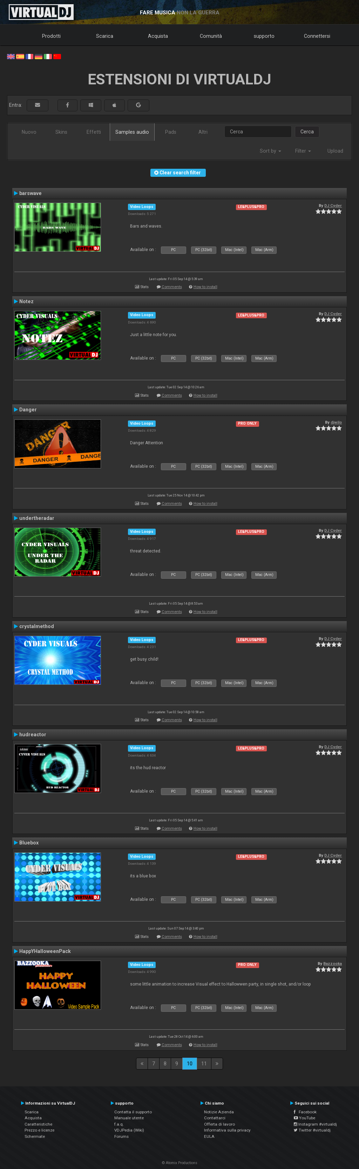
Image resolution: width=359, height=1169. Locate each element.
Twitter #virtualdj (312, 1130)
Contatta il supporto (133, 1111)
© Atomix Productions (179, 1163)
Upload (335, 151)
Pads (170, 132)
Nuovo (29, 132)
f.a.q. (119, 1124)
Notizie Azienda (219, 1111)
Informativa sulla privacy (227, 1130)
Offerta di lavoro (219, 1124)
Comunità (211, 36)
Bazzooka (332, 963)
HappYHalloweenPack (45, 951)
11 (204, 1063)
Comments (172, 287)
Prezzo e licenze (39, 1130)
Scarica (104, 36)
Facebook (305, 1111)
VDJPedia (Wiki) (129, 1130)
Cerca (307, 131)
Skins (61, 132)
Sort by (270, 151)
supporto (264, 36)
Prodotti (51, 36)
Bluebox (29, 843)
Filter (303, 151)
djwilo (336, 422)
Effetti (94, 132)
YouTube (304, 1117)
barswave (30, 193)
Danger (28, 409)
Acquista (158, 36)
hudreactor (32, 734)
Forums (121, 1136)
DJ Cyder (333, 205)
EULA (209, 1136)
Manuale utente (129, 1117)
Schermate (35, 1136)
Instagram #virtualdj (315, 1124)
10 (189, 1063)
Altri (203, 132)
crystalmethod (36, 626)
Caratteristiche (38, 1124)
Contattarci (214, 1117)
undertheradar (36, 518)
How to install (205, 287)
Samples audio (132, 132)
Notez (26, 301)
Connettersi (317, 36)
